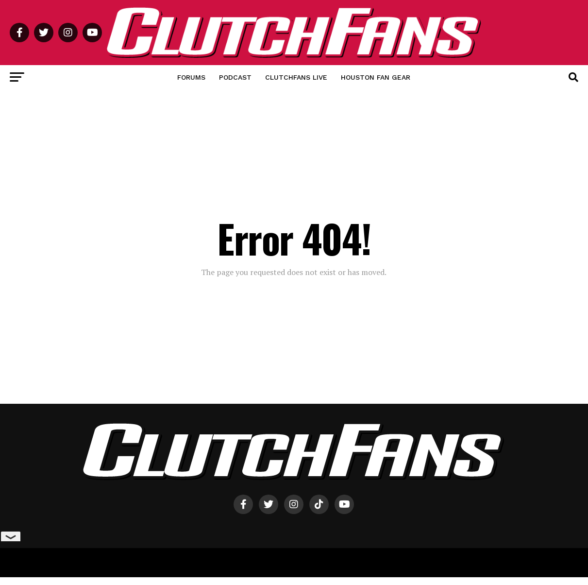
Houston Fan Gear (375, 77)
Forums (191, 77)
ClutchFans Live (296, 77)
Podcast (235, 77)
